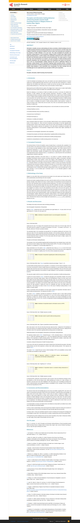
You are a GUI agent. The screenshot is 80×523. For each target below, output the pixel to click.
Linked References (62, 18)
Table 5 (41, 334)
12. (27, 486)
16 (48, 285)
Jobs (67, 9)
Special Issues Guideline (15, 40)
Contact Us (45, 518)
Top (10, 44)
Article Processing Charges (15, 22)
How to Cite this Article (63, 20)
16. (27, 509)
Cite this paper (31, 420)
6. (27, 459)
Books (31, 9)
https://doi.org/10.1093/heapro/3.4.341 (57, 449)
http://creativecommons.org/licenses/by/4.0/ (35, 36)
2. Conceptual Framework (34, 142)
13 (64, 161)
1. (27, 432)
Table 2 (44, 247)
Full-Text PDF (61, 14)
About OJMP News (14, 32)
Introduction (12, 48)
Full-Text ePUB (61, 17)
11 (46, 152)
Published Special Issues (15, 39)
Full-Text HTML (61, 15)
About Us (58, 9)
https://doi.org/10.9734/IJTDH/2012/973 (37, 512)
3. (27, 443)
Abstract (60, 12)
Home (13, 9)
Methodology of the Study (15, 52)
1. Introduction (31, 78)
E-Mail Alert (13, 521)
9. (27, 473)
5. (27, 453)
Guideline (12, 21)
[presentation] (62, 263)
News (49, 9)
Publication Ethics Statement (16, 30)
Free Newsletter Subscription (16, 27)
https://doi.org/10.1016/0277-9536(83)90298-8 (45, 461)
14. (27, 498)
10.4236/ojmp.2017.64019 (32, 15)
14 (27, 162)
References (30, 429)
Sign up (51, 521)
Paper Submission (14, 24)
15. (27, 503)
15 (37, 167)
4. (27, 447)
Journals (22, 9)
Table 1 (32, 209)
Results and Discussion (15, 54)
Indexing (12, 15)
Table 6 (31, 347)
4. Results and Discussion (34, 201)
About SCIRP (37, 518)
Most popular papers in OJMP (16, 29)
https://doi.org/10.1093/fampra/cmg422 (37, 465)
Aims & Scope (13, 18)
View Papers (13, 16)
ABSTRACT (30, 45)
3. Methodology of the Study (35, 173)
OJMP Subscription (14, 26)
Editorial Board (13, 19)
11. (27, 482)
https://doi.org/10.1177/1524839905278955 (35, 456)
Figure (42, 263)
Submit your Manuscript (60, 521)
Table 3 (42, 276)
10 (27, 148)
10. (27, 477)
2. (27, 437)
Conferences (40, 9)
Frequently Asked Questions (16, 33)
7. (27, 464)
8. (27, 468)
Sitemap (41, 518)
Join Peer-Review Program (22, 521)
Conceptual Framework (15, 50)
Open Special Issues (14, 37)
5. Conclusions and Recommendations (38, 387)
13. (27, 494)
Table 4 (53, 291)
